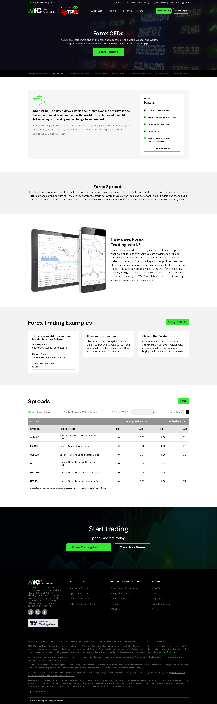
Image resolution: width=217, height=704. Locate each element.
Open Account (161, 148)
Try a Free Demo (159, 3)
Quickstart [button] (96, 10)
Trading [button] (111, 10)
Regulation (157, 598)
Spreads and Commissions (125, 588)
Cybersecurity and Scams (83, 604)
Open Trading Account (89, 547)
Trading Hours (118, 598)
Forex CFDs (59, 73)
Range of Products (38, 73)
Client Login (181, 11)
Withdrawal (117, 609)
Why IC (155, 593)
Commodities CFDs (79, 73)
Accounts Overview (79, 588)
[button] (185, 2)
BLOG (53, 3)
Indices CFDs (100, 73)
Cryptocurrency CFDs (140, 73)
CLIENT (31, 3)
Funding (115, 604)
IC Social (119, 3)
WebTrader (130, 3)
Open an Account (79, 593)
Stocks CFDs (162, 73)
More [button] (140, 10)
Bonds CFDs (118, 73)
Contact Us (174, 3)
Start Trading (143, 3)
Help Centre (158, 588)
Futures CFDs (181, 73)
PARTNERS (42, 3)
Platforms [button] (126, 10)
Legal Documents (161, 604)
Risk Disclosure (169, 652)
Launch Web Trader (79, 598)
